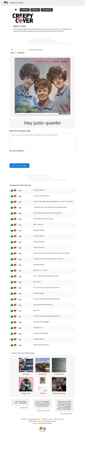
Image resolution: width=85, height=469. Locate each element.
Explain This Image (59, 393)
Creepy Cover (26, 393)
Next (13, 53)
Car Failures (42, 374)
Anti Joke (25, 407)
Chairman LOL (59, 374)
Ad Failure (26, 374)
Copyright (44, 419)
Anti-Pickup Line (45, 410)
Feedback (24, 419)
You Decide (47, 10)
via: (21, 407)
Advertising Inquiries (34, 419)
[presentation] (27, 157)
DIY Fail (42, 393)
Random (20, 53)
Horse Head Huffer (39, 423)
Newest (35, 10)
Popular (24, 10)
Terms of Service (59, 419)
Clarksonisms (68, 413)
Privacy (50, 419)
